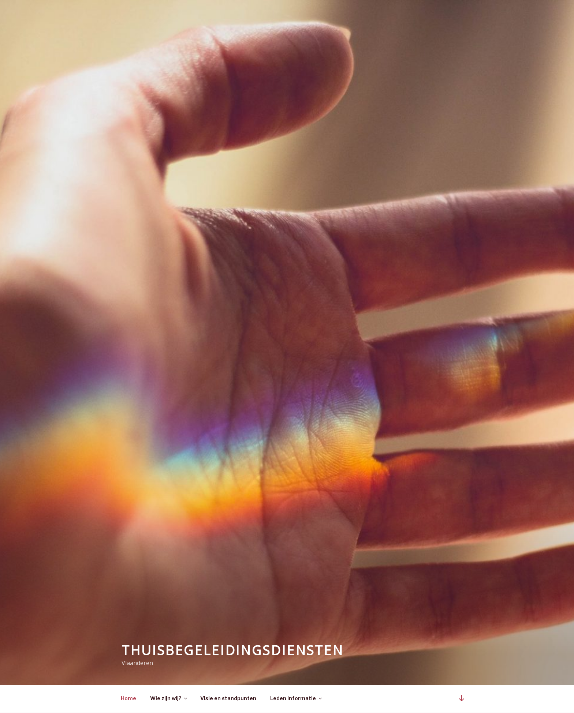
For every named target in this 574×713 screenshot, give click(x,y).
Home (128, 698)
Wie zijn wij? (169, 698)
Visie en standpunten (228, 698)
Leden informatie (296, 698)
